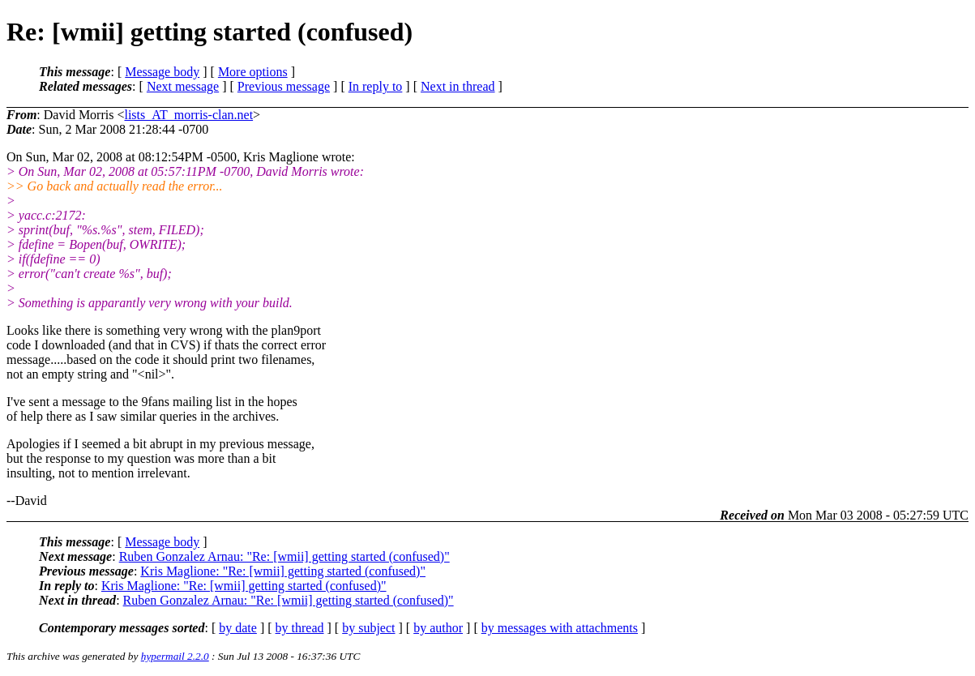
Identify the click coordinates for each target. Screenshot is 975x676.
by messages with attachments (559, 628)
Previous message (283, 86)
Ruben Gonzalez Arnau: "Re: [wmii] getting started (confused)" (284, 556)
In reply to (376, 86)
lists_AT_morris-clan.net (188, 115)
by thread (300, 628)
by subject (368, 628)
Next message (183, 86)
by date (238, 628)
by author (438, 628)
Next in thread (458, 86)
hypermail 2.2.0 (175, 656)
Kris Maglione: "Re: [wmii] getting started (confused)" (282, 571)
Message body (162, 72)
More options (253, 72)
